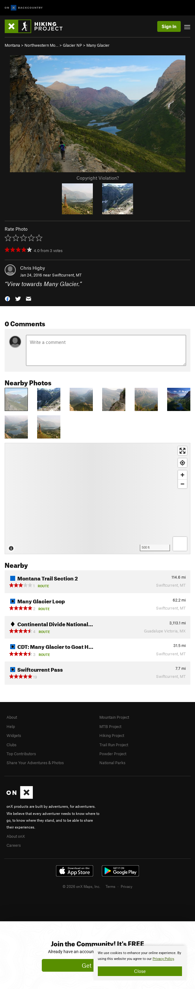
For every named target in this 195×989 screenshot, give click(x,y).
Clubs (11, 744)
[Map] (97, 498)
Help (10, 726)
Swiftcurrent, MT (67, 274)
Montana (12, 45)
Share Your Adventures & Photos (35, 762)
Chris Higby (32, 268)
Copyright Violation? (97, 178)
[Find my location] (182, 462)
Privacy (126, 886)
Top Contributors (21, 753)
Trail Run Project (113, 744)
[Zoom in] (182, 474)
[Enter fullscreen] (182, 450)
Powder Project (112, 753)
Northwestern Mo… (41, 45)
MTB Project (110, 726)
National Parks (112, 762)
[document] (140, 963)
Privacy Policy (163, 959)
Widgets (13, 735)
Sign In (169, 26)
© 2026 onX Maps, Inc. (81, 886)
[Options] (180, 544)
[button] (7, 298)
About (11, 717)
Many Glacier (98, 45)
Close (140, 971)
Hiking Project (111, 735)
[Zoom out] (182, 483)
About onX (15, 836)
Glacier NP (72, 45)
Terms (110, 886)
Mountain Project (114, 717)
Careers (13, 845)
